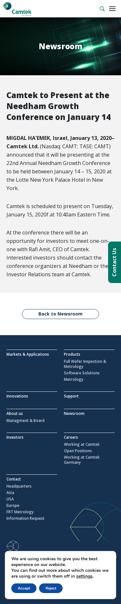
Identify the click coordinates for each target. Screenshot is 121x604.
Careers (71, 437)
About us (14, 413)
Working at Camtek (82, 444)
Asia (10, 492)
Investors (15, 437)
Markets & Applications (27, 354)
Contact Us (114, 262)
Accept (24, 588)
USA (10, 499)
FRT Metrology (20, 512)
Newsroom (74, 413)
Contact (13, 479)
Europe (12, 505)
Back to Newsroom (60, 314)
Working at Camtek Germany (82, 460)
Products (72, 354)
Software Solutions (82, 373)
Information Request (25, 518)
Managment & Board (25, 420)
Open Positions (78, 450)
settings (84, 576)
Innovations (17, 396)
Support (71, 396)
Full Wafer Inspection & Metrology (85, 364)
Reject (50, 588)
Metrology (73, 379)
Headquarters (19, 486)
